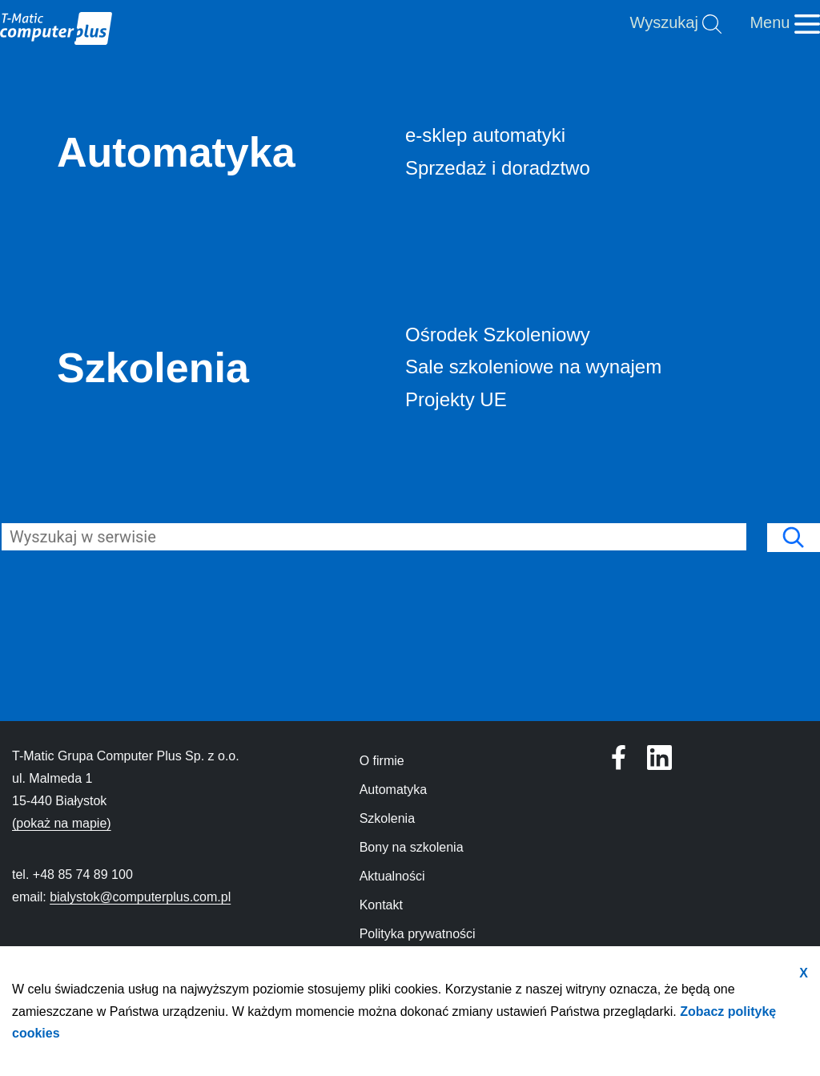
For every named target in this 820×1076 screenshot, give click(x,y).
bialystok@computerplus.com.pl (140, 897)
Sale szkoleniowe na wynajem (533, 366)
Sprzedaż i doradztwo (497, 168)
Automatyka (176, 152)
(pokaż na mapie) (61, 823)
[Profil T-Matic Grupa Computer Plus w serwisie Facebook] (659, 757)
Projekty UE (456, 399)
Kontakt (381, 905)
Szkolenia (153, 368)
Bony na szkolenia (412, 847)
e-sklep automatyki (485, 135)
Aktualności (392, 876)
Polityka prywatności (418, 934)
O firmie (382, 761)
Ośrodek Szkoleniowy (497, 334)
